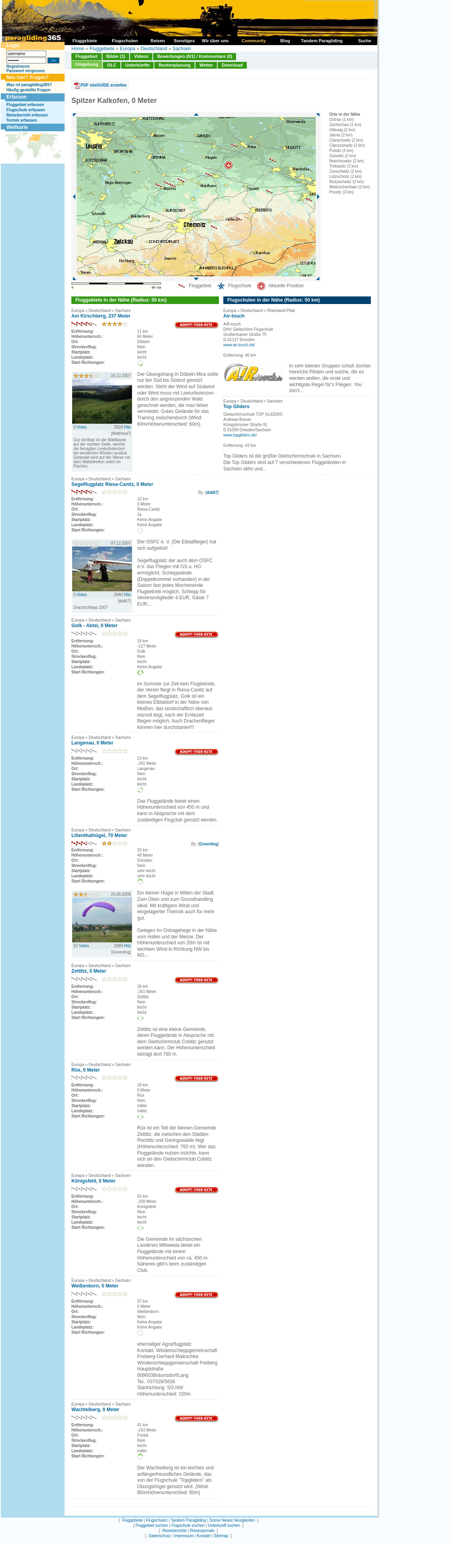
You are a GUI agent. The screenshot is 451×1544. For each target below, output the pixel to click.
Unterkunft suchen (224, 1525)
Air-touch (233, 316)
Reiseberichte (174, 1530)
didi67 (212, 492)
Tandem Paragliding (188, 1520)
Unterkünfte (137, 65)
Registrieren (18, 66)
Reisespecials (202, 1530)
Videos (141, 56)
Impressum (183, 1536)
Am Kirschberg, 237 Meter (100, 316)
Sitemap (221, 1536)
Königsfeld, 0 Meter (93, 1181)
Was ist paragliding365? (29, 85)
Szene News (220, 1520)
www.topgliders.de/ (240, 435)
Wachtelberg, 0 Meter (95, 1409)
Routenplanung (174, 65)
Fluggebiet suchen (152, 1525)
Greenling (208, 844)
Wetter (206, 65)
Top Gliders (236, 406)
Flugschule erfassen (25, 110)
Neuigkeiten (244, 1520)
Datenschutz (159, 1536)
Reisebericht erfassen (27, 115)
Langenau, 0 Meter (92, 743)
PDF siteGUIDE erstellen (104, 85)
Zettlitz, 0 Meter (88, 971)
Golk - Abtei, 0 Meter (94, 625)
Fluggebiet (86, 56)
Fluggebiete (101, 48)
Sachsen (182, 48)
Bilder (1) (116, 56)
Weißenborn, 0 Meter (94, 1286)
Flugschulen (156, 1520)
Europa (127, 48)
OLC (111, 65)
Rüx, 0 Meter (85, 1070)
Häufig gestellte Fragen (28, 90)
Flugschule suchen (188, 1525)
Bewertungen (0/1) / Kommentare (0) (194, 56)
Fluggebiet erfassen (25, 105)
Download (232, 65)
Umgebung (86, 64)
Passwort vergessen (25, 71)
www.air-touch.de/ (239, 345)
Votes (82, 427)
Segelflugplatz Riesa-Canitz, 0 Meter (112, 484)
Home (77, 48)
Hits (127, 427)
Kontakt (204, 1536)
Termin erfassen (21, 120)
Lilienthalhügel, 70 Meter (99, 835)
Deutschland (153, 48)
